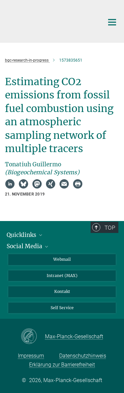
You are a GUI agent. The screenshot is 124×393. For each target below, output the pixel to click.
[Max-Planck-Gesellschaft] (33, 337)
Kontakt (62, 291)
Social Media (28, 246)
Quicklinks (25, 235)
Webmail (62, 259)
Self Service (62, 307)
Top (109, 227)
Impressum (31, 356)
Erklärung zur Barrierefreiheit (62, 365)
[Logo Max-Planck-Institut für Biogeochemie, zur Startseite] (49, 20)
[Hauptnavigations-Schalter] (112, 22)
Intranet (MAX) (62, 275)
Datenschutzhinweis (82, 356)
